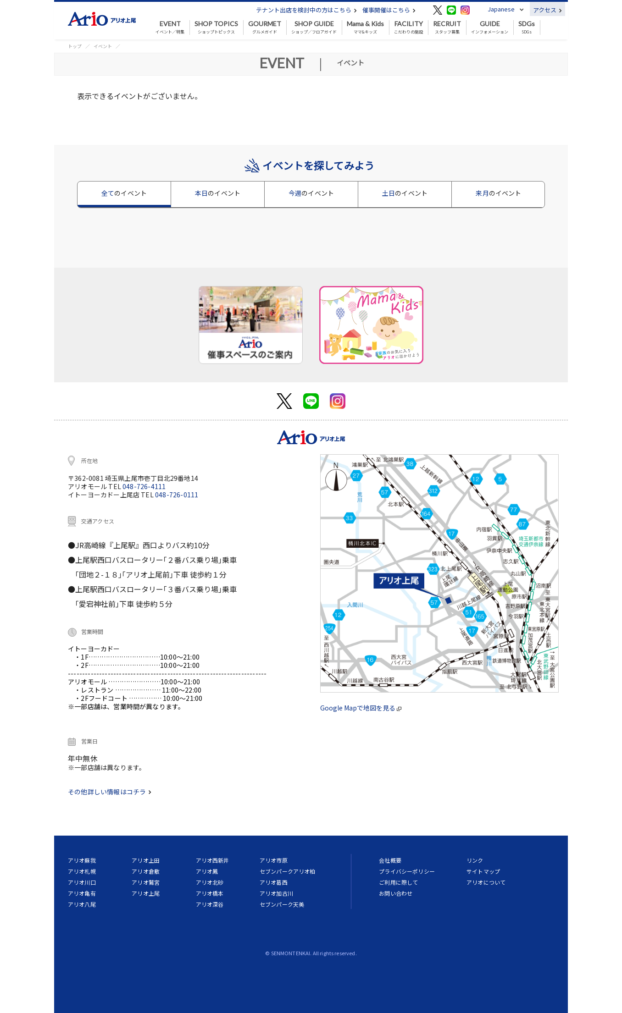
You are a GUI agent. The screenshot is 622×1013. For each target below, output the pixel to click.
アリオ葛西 (274, 882)
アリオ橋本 (210, 893)
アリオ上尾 (146, 893)
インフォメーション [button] (489, 27)
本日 (217, 193)
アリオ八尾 (82, 904)
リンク (474, 860)
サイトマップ (483, 871)
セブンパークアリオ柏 (288, 871)
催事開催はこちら (389, 10)
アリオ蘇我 (82, 860)
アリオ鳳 (207, 871)
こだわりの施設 (408, 27)
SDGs (526, 27)
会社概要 (390, 860)
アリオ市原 (274, 860)
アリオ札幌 (82, 871)
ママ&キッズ (365, 27)
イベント (103, 46)
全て (124, 193)
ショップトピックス (216, 27)
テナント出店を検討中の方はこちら (306, 10)
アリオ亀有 (82, 893)
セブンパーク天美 (282, 904)
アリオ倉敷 (146, 871)
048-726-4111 (144, 486)
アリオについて (485, 882)
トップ (75, 46)
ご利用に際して (398, 882)
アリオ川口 (82, 882)
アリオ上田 (146, 860)
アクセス (547, 10)
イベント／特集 (170, 27)
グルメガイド (264, 27)
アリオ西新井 (212, 860)
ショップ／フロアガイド (314, 27)
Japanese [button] (501, 9)
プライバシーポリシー (407, 871)
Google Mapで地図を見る (360, 707)
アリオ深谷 (210, 904)
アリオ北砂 (210, 882)
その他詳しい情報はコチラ (109, 791)
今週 (311, 193)
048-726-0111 (176, 494)
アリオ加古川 (276, 893)
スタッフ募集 (447, 27)
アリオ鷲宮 (146, 882)
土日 (405, 193)
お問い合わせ (395, 893)
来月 (498, 193)
